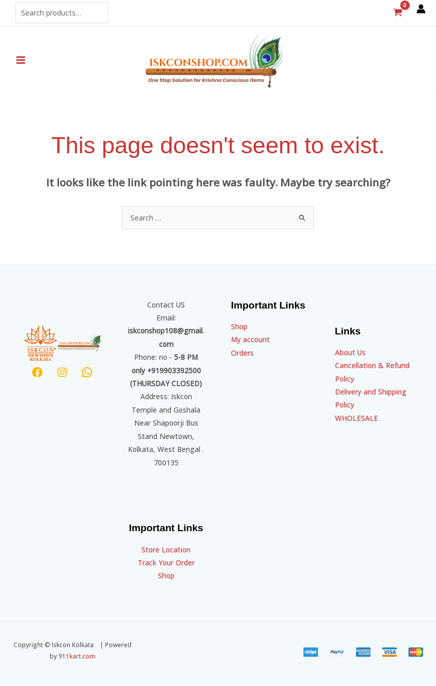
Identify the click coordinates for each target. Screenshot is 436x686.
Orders (242, 355)
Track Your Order (166, 565)
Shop (166, 577)
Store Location (166, 552)
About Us (350, 354)
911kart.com (77, 658)
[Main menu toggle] (20, 61)
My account (250, 341)
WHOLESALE (356, 420)
